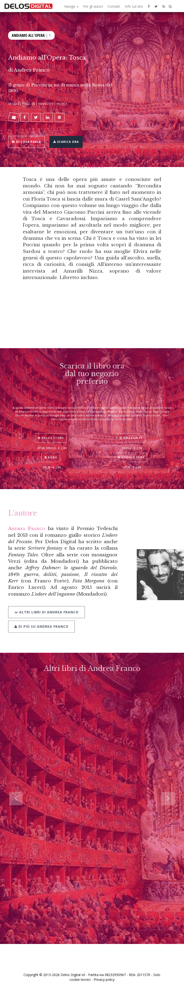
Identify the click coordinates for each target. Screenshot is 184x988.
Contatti (114, 6)
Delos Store (51, 432)
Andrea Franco (32, 70)
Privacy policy (104, 979)
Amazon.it (131, 432)
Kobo (51, 451)
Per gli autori (93, 6)
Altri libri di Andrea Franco (46, 604)
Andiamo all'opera (28, 35)
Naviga (71, 6)
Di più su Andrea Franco (41, 618)
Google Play (130, 451)
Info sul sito (134, 6)
